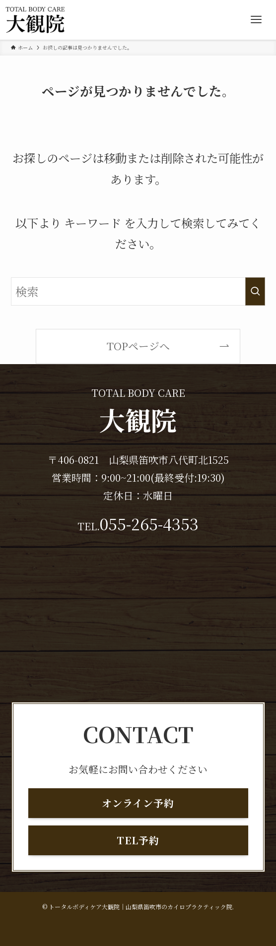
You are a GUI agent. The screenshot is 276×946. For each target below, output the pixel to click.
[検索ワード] (138, 291)
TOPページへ (138, 345)
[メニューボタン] (256, 20)
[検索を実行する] (255, 291)
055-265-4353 (149, 523)
